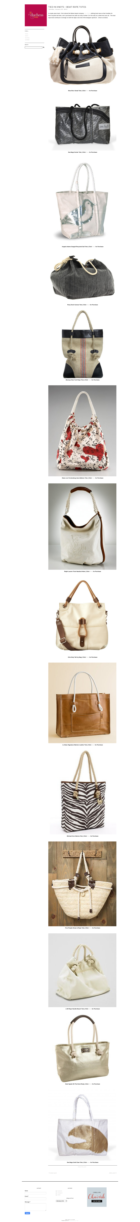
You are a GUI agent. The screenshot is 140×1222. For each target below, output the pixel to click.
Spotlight (27, 39)
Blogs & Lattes (74, 1220)
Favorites (27, 38)
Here (87, 90)
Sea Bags (87, 13)
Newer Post (53, 1173)
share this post (82, 1167)
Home (26, 34)
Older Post (112, 1173)
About (26, 35)
